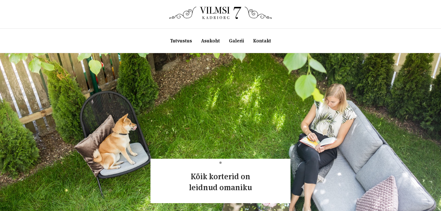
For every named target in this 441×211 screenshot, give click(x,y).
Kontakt (262, 41)
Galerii (236, 41)
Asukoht (210, 41)
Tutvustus (181, 41)
